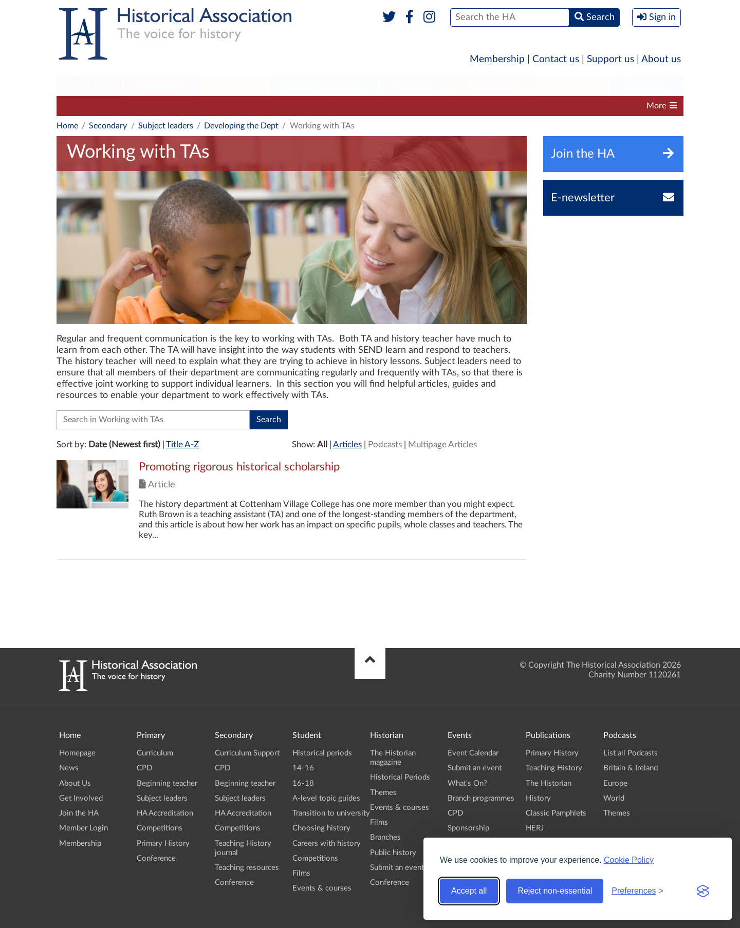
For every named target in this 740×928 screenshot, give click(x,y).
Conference (156, 858)
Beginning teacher (213, 106)
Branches (647, 85)
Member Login (83, 828)
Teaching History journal (517, 106)
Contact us (555, 59)
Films (301, 873)
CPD (157, 106)
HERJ (535, 828)
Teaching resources (247, 868)
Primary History (163, 843)
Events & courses (321, 888)
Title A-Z (182, 444)
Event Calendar (473, 753)
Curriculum (155, 753)
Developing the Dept (241, 126)
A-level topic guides (326, 798)
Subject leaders (289, 106)
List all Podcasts (630, 753)
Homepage (77, 753)
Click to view (292, 509)
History (538, 798)
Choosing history (321, 828)
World (613, 798)
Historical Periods (400, 777)
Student (234, 85)
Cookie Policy (629, 860)
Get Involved (81, 798)
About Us (75, 783)
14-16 (303, 768)
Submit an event (397, 868)
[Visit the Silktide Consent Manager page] (703, 891)
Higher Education (323, 85)
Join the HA (79, 813)
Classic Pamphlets (556, 813)
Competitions (434, 106)
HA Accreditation (363, 106)
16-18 (303, 783)
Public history (393, 853)
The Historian (548, 783)
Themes (383, 793)
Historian (415, 85)
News (69, 768)
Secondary (161, 85)
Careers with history (326, 843)
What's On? (467, 783)
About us (661, 59)
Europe (615, 783)
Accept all (469, 890)
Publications (495, 85)
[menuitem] (89, 85)
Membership (497, 59)
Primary (88, 85)
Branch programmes (481, 798)
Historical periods (322, 753)
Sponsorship (468, 828)
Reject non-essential (554, 890)
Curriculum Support (98, 106)
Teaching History (554, 768)
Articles (347, 444)
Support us (610, 59)
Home (67, 126)
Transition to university (331, 813)
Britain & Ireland (630, 768)
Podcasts (574, 85)
